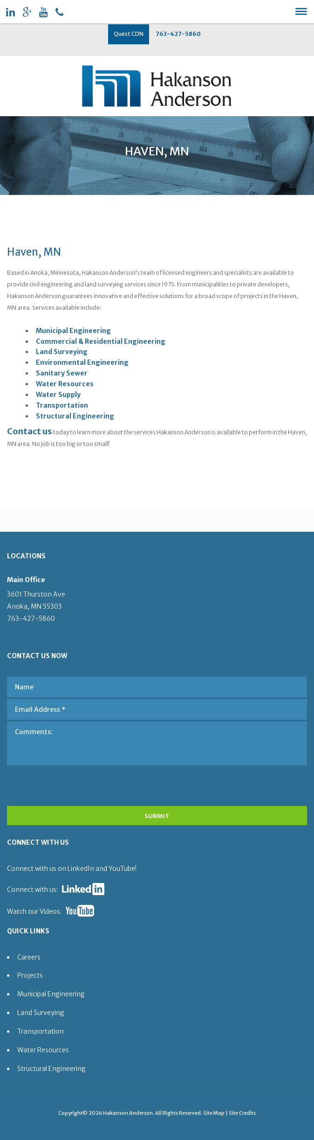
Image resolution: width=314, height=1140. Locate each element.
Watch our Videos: (34, 911)
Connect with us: (32, 889)
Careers (29, 957)
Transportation (62, 405)
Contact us (29, 431)
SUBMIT (157, 816)
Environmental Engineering (82, 362)
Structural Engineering (75, 416)
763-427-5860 (178, 33)
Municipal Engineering (73, 331)
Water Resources (65, 384)
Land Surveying (62, 352)
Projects (30, 975)
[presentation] (68, 783)
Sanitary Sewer (62, 373)
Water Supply (58, 394)
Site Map (214, 1113)
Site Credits (242, 1113)
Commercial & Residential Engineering (100, 341)
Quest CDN (128, 33)
